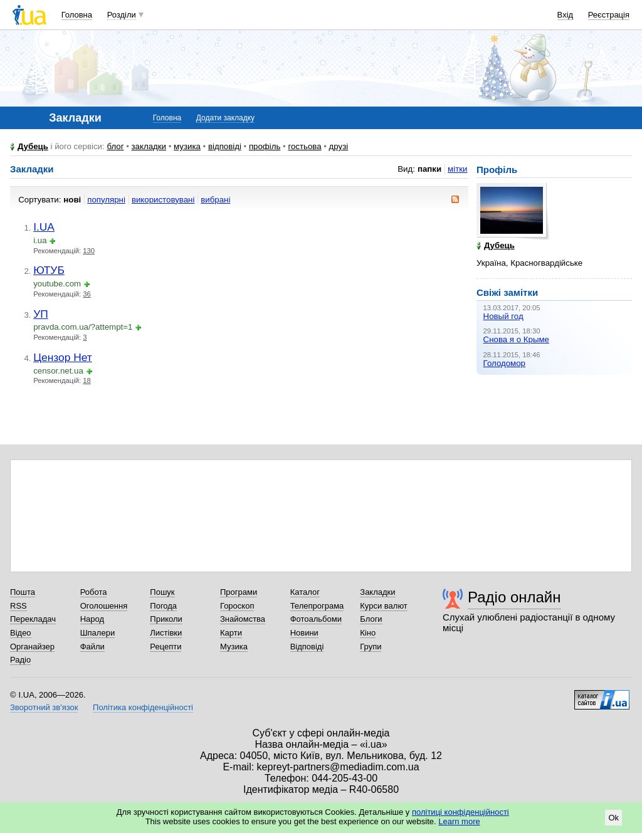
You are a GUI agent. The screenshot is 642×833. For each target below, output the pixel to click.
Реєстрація (608, 14)
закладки (149, 146)
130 (89, 250)
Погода (163, 605)
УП (40, 314)
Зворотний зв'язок (44, 707)
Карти (231, 632)
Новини (304, 632)
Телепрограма (317, 605)
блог (115, 146)
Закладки (377, 592)
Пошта (22, 592)
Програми (238, 592)
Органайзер (32, 646)
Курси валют (384, 605)
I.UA (44, 227)
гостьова (304, 146)
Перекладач (33, 619)
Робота (93, 592)
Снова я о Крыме (516, 339)
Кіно (368, 632)
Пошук (162, 592)
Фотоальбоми (316, 619)
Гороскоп (237, 605)
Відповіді (307, 646)
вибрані (215, 199)
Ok (613, 817)
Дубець (33, 146)
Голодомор (504, 363)
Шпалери (97, 632)
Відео (20, 632)
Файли (92, 646)
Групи (370, 646)
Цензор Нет (62, 357)
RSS (18, 605)
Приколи (166, 619)
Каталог (305, 592)
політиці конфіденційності (460, 812)
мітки (457, 169)
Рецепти (165, 646)
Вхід (565, 14)
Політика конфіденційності (143, 707)
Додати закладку (225, 117)
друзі (339, 146)
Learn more (459, 821)
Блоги (371, 619)
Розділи (121, 14)
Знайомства (242, 619)
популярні (106, 199)
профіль (264, 146)
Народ (92, 619)
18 (87, 380)
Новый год (503, 316)
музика (187, 146)
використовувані (163, 199)
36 (87, 294)
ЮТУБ (49, 270)
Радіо (20, 659)
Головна (76, 14)
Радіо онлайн (514, 597)
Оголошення (104, 605)
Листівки (166, 632)
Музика (234, 646)
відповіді (224, 146)
